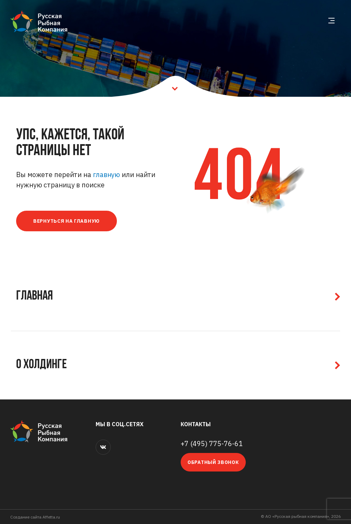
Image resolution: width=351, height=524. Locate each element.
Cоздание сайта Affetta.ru (35, 517)
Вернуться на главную (66, 221)
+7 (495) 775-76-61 (212, 444)
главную (106, 174)
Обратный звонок (213, 462)
